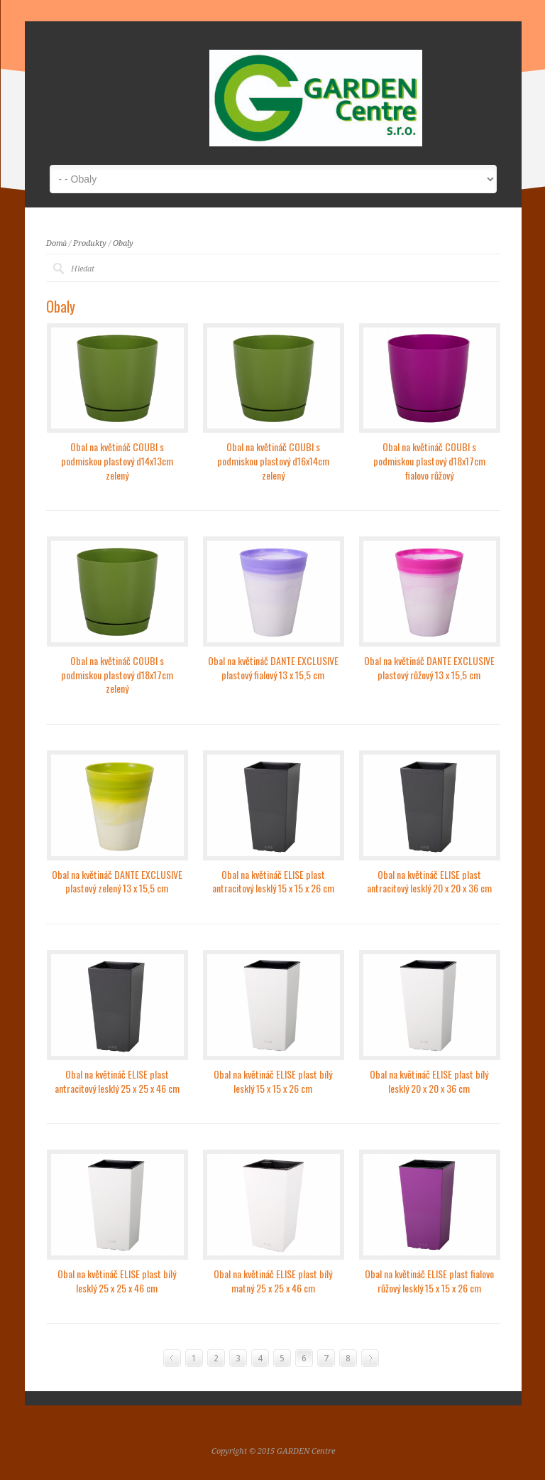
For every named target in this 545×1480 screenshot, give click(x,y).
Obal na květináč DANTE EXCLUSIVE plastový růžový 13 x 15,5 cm (429, 667)
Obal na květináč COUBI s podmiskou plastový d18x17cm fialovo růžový (429, 460)
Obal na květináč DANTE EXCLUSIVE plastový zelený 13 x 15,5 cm (117, 881)
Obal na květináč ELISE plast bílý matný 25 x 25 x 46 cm (273, 1280)
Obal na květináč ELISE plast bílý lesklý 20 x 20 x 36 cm (429, 1081)
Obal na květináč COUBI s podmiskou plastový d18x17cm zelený (117, 674)
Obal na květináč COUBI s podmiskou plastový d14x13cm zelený (117, 460)
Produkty (89, 243)
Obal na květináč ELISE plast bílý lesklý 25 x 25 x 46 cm (116, 1280)
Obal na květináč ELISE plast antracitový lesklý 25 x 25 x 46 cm (117, 1081)
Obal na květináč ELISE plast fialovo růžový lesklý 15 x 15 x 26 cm (429, 1280)
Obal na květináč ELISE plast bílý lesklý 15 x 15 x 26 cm (273, 1081)
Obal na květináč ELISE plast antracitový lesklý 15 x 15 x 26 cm (273, 881)
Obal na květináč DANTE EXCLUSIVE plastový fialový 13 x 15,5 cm (273, 667)
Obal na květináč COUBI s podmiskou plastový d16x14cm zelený (273, 460)
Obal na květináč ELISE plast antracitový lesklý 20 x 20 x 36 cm (429, 881)
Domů (56, 243)
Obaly (123, 243)
